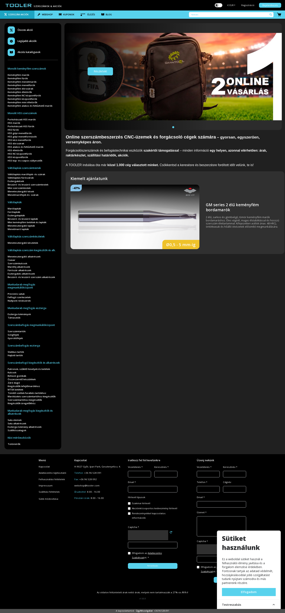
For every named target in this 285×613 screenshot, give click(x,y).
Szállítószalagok (17, 430)
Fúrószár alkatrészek (19, 270)
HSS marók (14, 122)
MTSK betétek (15, 389)
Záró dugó (14, 382)
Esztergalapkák (16, 215)
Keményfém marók (18, 74)
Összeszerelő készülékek (22, 379)
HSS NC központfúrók (20, 153)
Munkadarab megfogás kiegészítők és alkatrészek (30, 412)
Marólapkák (14, 208)
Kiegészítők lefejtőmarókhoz (24, 386)
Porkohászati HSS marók (22, 119)
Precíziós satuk (16, 293)
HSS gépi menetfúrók (20, 133)
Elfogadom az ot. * (147, 555)
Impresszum (46, 485)
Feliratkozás (152, 565)
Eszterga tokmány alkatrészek (24, 426)
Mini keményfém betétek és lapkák (27, 222)
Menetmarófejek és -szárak (23, 194)
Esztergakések (16, 181)
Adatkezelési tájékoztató (52, 472)
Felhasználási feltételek (52, 479)
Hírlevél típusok (136, 497)
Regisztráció (247, 5)
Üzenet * (201, 512)
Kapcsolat (44, 466)
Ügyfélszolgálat (144, 610)
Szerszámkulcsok (17, 263)
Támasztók (14, 317)
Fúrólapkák (14, 211)
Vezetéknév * (135, 466)
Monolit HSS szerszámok (22, 113)
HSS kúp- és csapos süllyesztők (25, 160)
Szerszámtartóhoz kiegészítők (25, 399)
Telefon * (202, 482)
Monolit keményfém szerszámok (27, 68)
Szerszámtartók (17, 331)
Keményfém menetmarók (22, 81)
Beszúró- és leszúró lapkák (23, 218)
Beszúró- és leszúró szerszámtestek (28, 184)
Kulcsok (12, 372)
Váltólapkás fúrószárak (21, 177)
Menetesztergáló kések (21, 191)
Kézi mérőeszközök (19, 437)
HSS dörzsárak (16, 143)
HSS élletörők (15, 150)
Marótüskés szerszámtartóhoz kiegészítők (32, 396)
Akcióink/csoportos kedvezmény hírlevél (154, 508)
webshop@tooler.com (86, 485)
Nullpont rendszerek (19, 300)
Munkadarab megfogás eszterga (27, 308)
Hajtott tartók (15, 355)
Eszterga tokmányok (19, 314)
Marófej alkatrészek (19, 266)
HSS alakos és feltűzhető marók (25, 146)
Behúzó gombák (17, 375)
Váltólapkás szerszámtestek (24, 168)
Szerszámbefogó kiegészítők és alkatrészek (34, 362)
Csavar (11, 259)
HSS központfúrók (18, 157)
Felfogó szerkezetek (19, 297)
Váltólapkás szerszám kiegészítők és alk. (32, 250)
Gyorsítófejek (15, 338)
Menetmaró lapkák (18, 229)
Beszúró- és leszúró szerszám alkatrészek (31, 277)
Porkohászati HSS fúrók (21, 126)
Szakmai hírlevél (141, 503)
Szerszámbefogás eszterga (24, 345)
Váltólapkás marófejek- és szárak (26, 174)
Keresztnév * (161, 466)
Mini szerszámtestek (19, 187)
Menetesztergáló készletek (23, 242)
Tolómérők (14, 443)
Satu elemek (15, 420)
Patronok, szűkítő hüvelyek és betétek (29, 369)
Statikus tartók (16, 351)
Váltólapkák (15, 202)
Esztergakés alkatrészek (21, 273)
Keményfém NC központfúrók (24, 95)
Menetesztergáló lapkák (21, 225)
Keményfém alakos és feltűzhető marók (30, 105)
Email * (132, 482)
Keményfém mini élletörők (22, 102)
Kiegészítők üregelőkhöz (21, 403)
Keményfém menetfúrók (21, 85)
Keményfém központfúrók (22, 98)
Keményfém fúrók (18, 78)
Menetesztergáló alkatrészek (24, 256)
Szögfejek (13, 334)
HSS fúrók (13, 129)
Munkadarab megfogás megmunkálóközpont (21, 286)
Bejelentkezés (270, 5)
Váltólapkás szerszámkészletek (26, 236)
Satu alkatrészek (17, 423)
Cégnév (227, 482)
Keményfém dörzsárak (20, 88)
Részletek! (100, 71)
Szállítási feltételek (49, 491)
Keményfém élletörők (20, 92)
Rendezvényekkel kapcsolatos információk (149, 515)
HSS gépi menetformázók (22, 136)
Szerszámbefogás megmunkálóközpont (31, 325)
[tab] (17, 14)
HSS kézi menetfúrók (19, 140)
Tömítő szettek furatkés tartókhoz (27, 392)
